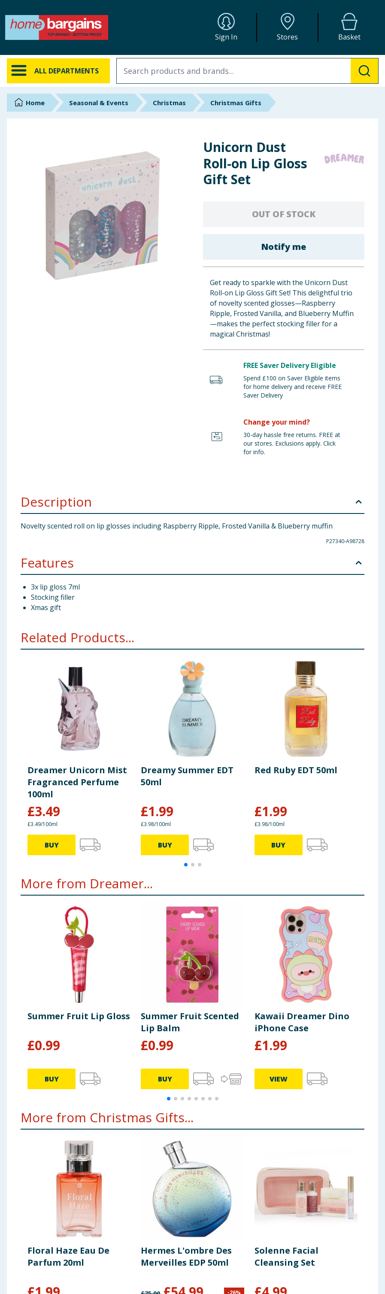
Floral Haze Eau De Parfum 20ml (68, 1256)
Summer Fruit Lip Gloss (78, 1016)
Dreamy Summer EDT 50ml (187, 776)
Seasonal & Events (98, 102)
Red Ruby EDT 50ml (296, 770)
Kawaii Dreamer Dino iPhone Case (302, 1022)
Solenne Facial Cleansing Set (286, 1256)
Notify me (283, 246)
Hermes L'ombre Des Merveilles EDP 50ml (186, 1256)
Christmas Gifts (235, 102)
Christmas (169, 102)
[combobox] (247, 70)
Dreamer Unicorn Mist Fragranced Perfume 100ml (77, 782)
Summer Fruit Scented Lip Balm (190, 1022)
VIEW (279, 1079)
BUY (52, 845)
